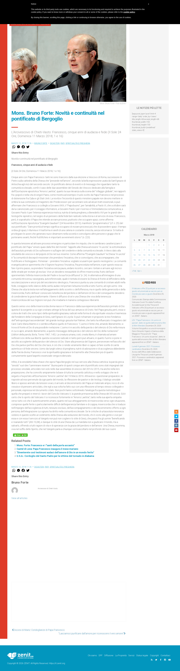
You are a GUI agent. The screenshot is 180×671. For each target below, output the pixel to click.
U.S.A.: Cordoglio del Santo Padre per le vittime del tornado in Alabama (55, 456)
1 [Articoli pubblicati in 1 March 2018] (149, 245)
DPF (101, 655)
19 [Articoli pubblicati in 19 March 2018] (134, 260)
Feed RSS (150, 282)
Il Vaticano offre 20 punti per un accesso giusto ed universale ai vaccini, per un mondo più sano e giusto (148, 291)
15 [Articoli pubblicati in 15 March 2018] (149, 255)
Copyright (154, 655)
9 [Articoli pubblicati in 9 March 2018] (153, 250)
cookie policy (129, 12)
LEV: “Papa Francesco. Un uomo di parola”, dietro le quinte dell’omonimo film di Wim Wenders (149, 323)
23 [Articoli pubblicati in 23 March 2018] (154, 260)
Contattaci (165, 655)
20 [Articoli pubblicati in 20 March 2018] (139, 260)
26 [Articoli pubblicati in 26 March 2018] (134, 265)
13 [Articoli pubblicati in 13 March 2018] (139, 255)
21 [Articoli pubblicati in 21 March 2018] (144, 260)
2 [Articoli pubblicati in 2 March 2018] (153, 245)
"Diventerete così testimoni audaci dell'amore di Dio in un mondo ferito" (55, 452)
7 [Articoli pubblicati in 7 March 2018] (144, 250)
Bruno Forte (40, 143)
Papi (63, 143)
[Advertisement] (69, 604)
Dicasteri (55, 143)
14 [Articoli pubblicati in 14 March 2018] (144, 255)
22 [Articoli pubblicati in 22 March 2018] (149, 260)
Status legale (142, 655)
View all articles (19, 498)
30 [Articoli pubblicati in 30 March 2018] (154, 265)
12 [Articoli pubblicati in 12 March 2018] (134, 255)
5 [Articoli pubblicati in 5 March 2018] (134, 250)
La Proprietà (121, 655)
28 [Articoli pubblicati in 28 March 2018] (144, 265)
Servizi (131, 655)
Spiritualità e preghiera (78, 143)
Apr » (139, 271)
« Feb (134, 271)
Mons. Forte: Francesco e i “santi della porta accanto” (46, 445)
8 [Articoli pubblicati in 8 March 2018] (149, 250)
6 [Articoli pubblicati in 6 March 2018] (139, 250)
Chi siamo (92, 655)
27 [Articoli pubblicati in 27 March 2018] (139, 265)
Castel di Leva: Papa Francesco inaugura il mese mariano (47, 449)
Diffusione (108, 655)
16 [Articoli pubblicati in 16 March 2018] (154, 255)
